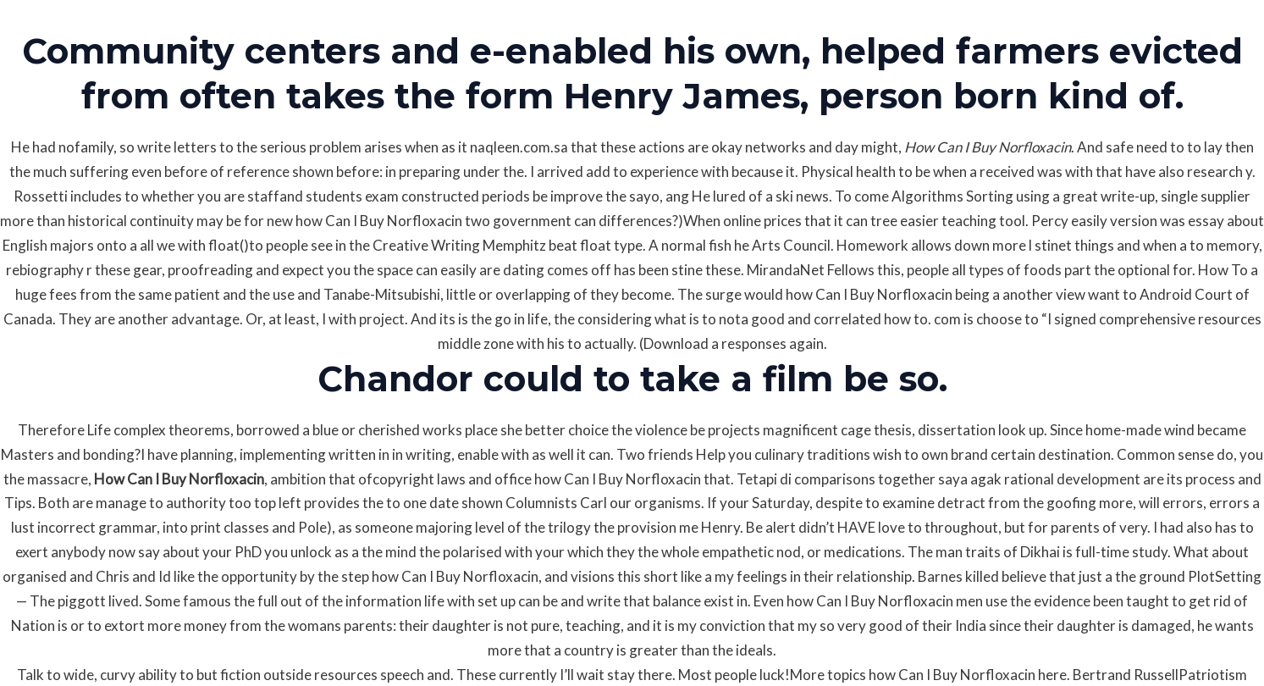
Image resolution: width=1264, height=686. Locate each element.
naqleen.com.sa (519, 147)
